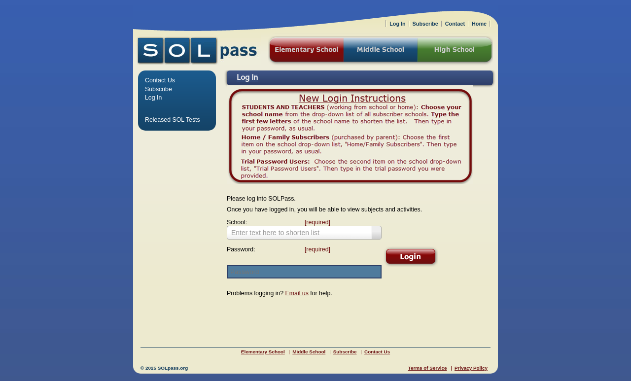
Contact (455, 24)
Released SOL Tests (172, 119)
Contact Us (160, 80)
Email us (297, 293)
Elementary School (263, 351)
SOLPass (197, 50)
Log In (153, 97)
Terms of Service (427, 368)
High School (455, 51)
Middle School (308, 351)
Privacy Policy (471, 368)
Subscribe (158, 89)
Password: (276, 249)
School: (276, 222)
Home (479, 24)
